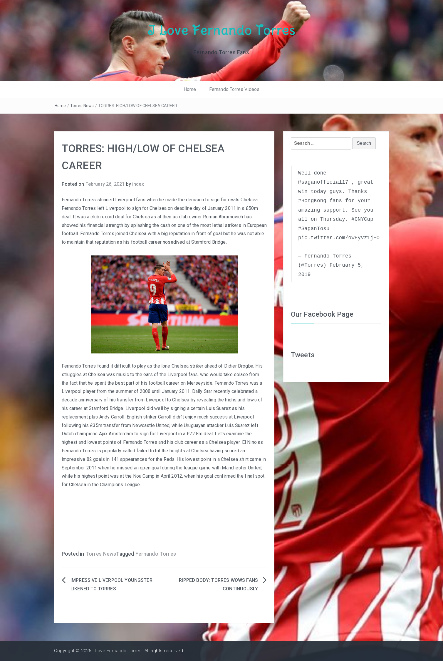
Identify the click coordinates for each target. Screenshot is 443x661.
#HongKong (312, 200)
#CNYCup (362, 219)
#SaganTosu (314, 228)
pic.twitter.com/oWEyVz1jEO (339, 237)
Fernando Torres (155, 554)
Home (190, 89)
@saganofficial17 (323, 182)
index (138, 184)
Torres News (82, 105)
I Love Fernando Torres (221, 30)
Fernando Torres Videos (234, 89)
